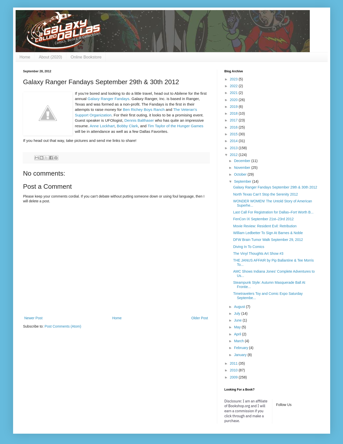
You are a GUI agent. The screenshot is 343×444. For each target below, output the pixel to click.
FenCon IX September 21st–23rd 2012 (263, 219)
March (239, 341)
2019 (234, 107)
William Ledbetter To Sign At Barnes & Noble (268, 233)
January (241, 355)
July (237, 313)
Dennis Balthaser (139, 120)
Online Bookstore (86, 57)
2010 (234, 370)
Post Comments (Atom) (63, 326)
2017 (234, 120)
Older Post (199, 318)
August (240, 307)
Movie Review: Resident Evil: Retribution (264, 226)
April (238, 334)
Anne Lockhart (102, 126)
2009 (234, 377)
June (238, 320)
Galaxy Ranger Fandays (108, 99)
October (241, 174)
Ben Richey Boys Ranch (144, 109)
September (243, 181)
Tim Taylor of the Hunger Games (175, 126)
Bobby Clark (127, 126)
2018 (234, 113)
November (242, 168)
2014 (234, 141)
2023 (234, 79)
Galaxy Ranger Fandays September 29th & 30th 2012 (275, 187)
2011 (234, 363)
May (238, 327)
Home (25, 57)
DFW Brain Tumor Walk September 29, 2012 (268, 240)
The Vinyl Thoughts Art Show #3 (258, 253)
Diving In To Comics (248, 247)
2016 (234, 127)
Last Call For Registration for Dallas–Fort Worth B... (273, 212)
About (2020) (50, 57)
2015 (234, 134)
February (241, 348)
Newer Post (33, 318)
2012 (234, 155)
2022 (234, 86)
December (242, 161)
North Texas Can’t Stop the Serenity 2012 (265, 194)
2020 (234, 100)
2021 (234, 93)
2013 (234, 148)
